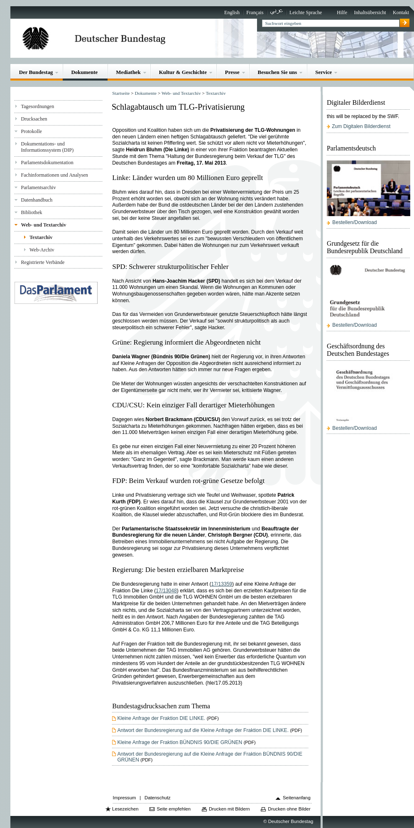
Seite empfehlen (174, 808)
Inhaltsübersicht (370, 12)
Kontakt (401, 12)
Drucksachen (34, 119)
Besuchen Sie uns (277, 72)
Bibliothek (31, 212)
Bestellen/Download (354, 222)
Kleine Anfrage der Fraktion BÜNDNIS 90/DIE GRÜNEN (179, 742)
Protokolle (31, 131)
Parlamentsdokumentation (47, 162)
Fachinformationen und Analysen (54, 175)
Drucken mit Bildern (229, 808)
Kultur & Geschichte (183, 72)
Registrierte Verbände (42, 262)
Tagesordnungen (37, 106)
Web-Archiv (41, 250)
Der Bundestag (36, 72)
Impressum (124, 797)
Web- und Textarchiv (43, 225)
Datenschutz (158, 797)
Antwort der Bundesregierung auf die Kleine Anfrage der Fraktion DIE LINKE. (203, 730)
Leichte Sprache (305, 12)
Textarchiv (40, 237)
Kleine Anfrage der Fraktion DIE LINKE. (161, 718)
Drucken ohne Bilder (289, 808)
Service (323, 72)
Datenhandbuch (36, 200)
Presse (232, 72)
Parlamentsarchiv (38, 187)
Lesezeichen (125, 808)
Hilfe (342, 12)
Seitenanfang (297, 797)
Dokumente (84, 72)
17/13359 (222, 584)
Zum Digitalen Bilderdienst (361, 126)
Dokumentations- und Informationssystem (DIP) (47, 147)
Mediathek (128, 72)
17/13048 (166, 591)
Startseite (121, 93)
